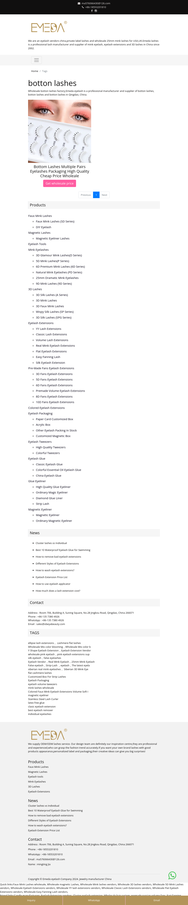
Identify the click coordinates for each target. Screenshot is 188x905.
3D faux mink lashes (50, 306)
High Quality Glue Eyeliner (53, 487)
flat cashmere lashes (40, 673)
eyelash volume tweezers (42, 684)
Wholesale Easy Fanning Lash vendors (45, 892)
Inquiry (31, 900)
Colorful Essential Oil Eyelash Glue (58, 470)
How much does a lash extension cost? (58, 590)
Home (34, 71)
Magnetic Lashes (39, 232)
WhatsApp (94, 900)
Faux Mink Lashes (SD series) (55, 221)
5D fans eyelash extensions (54, 379)
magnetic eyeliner (38, 695)
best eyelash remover (40, 710)
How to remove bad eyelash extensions (58, 556)
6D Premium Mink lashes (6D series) (60, 266)
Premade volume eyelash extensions (60, 391)
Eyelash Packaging (40, 413)
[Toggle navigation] (36, 60)
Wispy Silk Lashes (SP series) (55, 312)
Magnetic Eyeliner (40, 509)
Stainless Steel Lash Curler (43, 699)
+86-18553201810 (95, 7)
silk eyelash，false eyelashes (44, 658)
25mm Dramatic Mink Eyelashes (57, 278)
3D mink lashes (46, 300)
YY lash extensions (48, 329)
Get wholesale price (60, 183)
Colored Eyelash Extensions (46, 408)
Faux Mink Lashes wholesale (29, 884)
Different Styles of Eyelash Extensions (57, 563)
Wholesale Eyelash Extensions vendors (33, 888)
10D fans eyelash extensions (55, 402)
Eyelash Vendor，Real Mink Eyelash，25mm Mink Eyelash (61, 661)
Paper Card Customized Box (54, 419)
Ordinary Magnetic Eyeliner (54, 521)
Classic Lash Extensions (51, 334)
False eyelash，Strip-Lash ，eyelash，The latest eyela (59, 665)
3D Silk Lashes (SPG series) (53, 317)
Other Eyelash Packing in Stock (56, 430)
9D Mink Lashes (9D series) (54, 283)
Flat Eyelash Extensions (51, 351)
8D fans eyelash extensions (54, 396)
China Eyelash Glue (48, 475)
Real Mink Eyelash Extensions (55, 345)
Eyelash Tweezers (40, 442)
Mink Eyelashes (38, 250)
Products (38, 204)
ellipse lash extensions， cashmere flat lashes (54, 643)
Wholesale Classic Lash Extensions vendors (126, 888)
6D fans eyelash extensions (54, 385)
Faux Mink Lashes (40, 216)
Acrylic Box (43, 424)
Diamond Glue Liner (49, 498)
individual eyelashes (39, 714)
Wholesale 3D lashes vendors (135, 884)
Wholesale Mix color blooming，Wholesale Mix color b (59, 647)
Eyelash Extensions (40, 323)
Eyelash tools (37, 244)
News (35, 532)
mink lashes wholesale (41, 687)
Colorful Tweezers (48, 453)
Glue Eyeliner (37, 481)
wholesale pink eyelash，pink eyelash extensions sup (59, 654)
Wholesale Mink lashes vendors (98, 884)
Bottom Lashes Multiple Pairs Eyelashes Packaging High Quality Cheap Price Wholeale (59, 171)
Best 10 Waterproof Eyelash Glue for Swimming (63, 550)
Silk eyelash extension (50, 362)
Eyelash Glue (36, 458)
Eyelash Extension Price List (51, 577)
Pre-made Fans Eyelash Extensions (51, 368)
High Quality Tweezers (51, 447)
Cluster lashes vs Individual (51, 543)
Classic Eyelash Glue (49, 464)
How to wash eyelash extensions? (55, 570)
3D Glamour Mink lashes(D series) (59, 255)
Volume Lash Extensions (52, 340)
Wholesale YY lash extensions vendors (78, 888)
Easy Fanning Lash (48, 357)
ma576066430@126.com (96, 3)
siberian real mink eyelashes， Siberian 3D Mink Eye (58, 669)
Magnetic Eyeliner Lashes (52, 238)
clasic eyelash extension (42, 706)
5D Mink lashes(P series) (52, 261)
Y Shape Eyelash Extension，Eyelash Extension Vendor (59, 650)
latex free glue (36, 702)
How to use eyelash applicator (53, 584)
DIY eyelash (43, 227)
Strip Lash (42, 504)
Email (157, 900)
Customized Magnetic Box (53, 436)
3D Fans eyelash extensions (54, 374)
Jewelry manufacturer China (95, 879)
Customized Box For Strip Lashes (47, 676)
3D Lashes (35, 289)
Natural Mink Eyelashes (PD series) (59, 272)
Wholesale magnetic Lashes (63, 884)
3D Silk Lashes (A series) (52, 295)
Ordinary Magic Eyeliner (52, 492)
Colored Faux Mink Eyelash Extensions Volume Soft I (58, 691)
